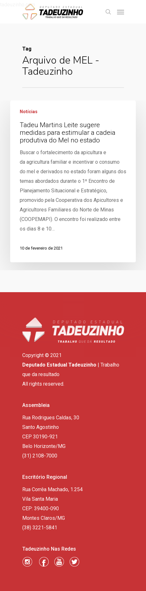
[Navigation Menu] (120, 12)
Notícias (29, 111)
